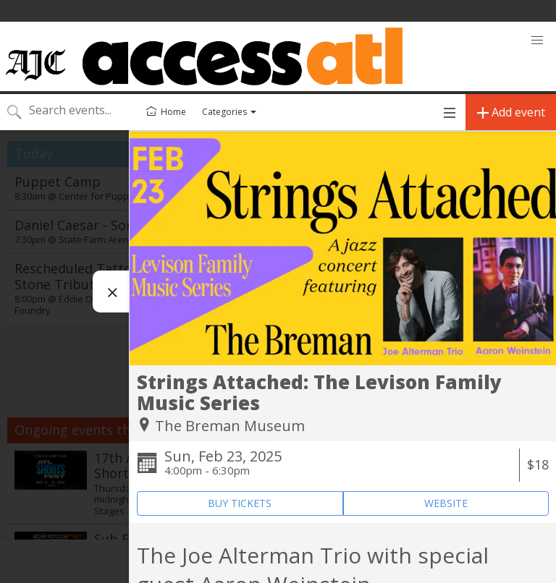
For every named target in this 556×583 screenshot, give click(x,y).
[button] (537, 40)
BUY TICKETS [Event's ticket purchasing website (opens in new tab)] (239, 503)
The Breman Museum (230, 425)
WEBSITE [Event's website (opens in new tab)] (446, 503)
